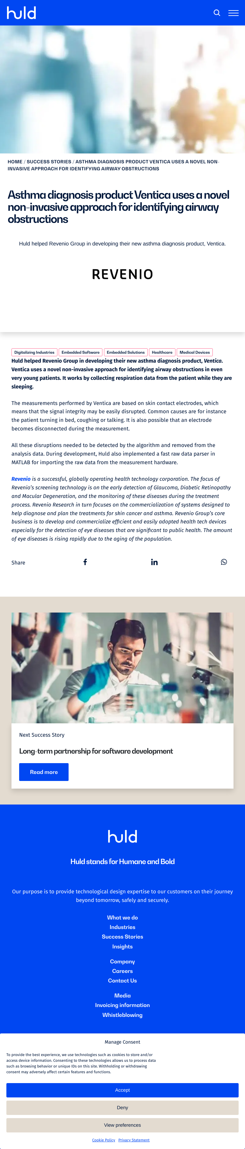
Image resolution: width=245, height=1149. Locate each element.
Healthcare (162, 352)
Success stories (49, 162)
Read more (44, 772)
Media (122, 995)
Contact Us (122, 980)
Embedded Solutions (126, 352)
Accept (122, 1090)
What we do (122, 917)
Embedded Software (81, 352)
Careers (122, 971)
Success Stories (122, 936)
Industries (123, 927)
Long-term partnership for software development (96, 751)
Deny (122, 1107)
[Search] (217, 13)
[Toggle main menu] (234, 14)
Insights (122, 946)
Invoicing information (122, 1005)
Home (15, 162)
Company (122, 961)
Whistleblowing (122, 1015)
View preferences (122, 1125)
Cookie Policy (103, 1140)
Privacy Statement (134, 1140)
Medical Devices (195, 352)
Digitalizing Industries (34, 352)
